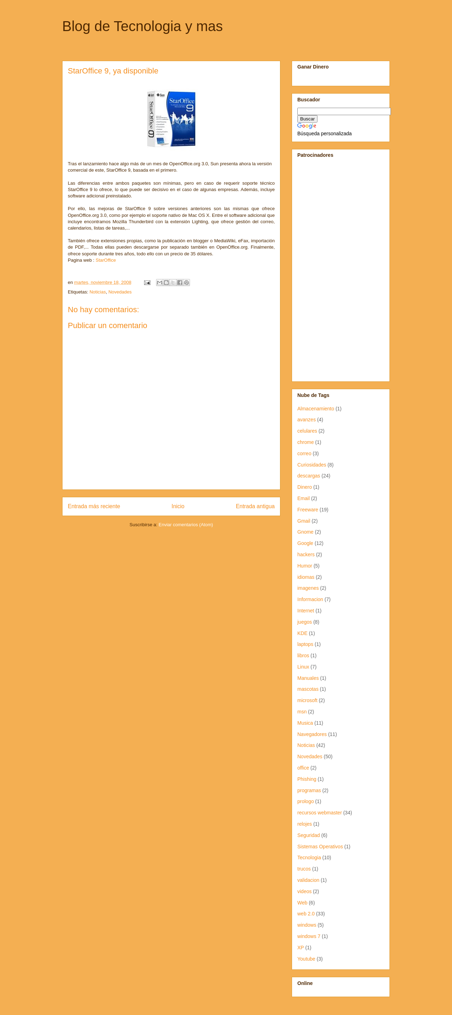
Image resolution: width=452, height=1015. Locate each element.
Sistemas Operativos (320, 846)
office (303, 768)
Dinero (304, 487)
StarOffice (106, 260)
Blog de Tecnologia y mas (142, 26)
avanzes (306, 419)
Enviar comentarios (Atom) (186, 524)
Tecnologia (309, 857)
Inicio (178, 506)
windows (306, 925)
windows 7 (308, 936)
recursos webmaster (319, 812)
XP (300, 947)
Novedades (120, 292)
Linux (303, 667)
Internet (305, 610)
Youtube (306, 959)
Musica (305, 723)
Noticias (97, 292)
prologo (305, 801)
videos (304, 891)
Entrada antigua (255, 506)
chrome (305, 442)
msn (302, 711)
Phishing (306, 779)
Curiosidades (311, 465)
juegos (304, 622)
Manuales (308, 678)
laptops (305, 644)
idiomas (305, 577)
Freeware (307, 509)
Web (302, 903)
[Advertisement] (318, 269)
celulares (307, 431)
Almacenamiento (315, 408)
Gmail (303, 521)
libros (303, 655)
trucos (304, 869)
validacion (308, 880)
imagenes (308, 588)
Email (303, 498)
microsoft (307, 700)
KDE (302, 633)
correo (304, 453)
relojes (304, 824)
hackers (306, 554)
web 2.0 (306, 913)
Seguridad (308, 835)
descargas (308, 476)
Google (305, 543)
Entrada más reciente (94, 506)
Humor (304, 566)
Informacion (310, 599)
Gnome (305, 532)
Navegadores (312, 734)
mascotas (308, 689)
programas (309, 790)
